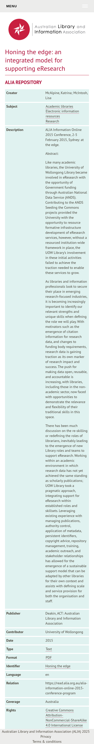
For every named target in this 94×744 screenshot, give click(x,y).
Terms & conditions (47, 741)
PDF (49, 657)
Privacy (45, 736)
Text (49, 649)
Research (52, 121)
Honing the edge (57, 666)
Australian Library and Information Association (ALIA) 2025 (45, 731)
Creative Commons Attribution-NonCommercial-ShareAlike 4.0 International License (66, 717)
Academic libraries (59, 106)
